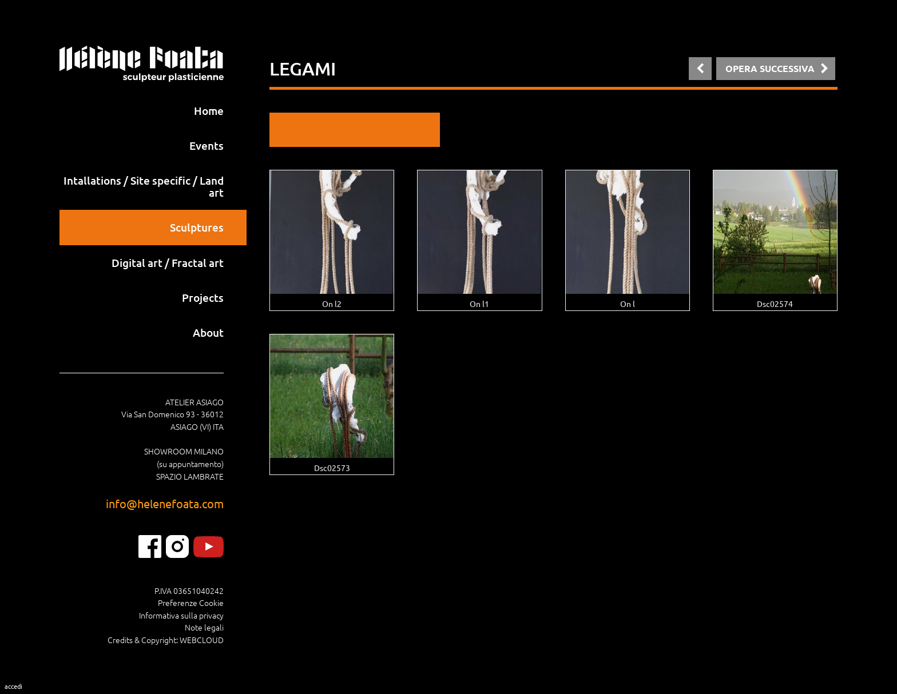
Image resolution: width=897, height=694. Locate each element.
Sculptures (197, 227)
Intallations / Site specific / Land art (143, 186)
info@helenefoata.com (165, 503)
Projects (203, 297)
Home (209, 110)
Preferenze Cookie (191, 602)
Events (206, 145)
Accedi (13, 686)
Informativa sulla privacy (181, 615)
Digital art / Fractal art (168, 263)
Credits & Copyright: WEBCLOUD (166, 639)
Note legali (204, 627)
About (208, 332)
